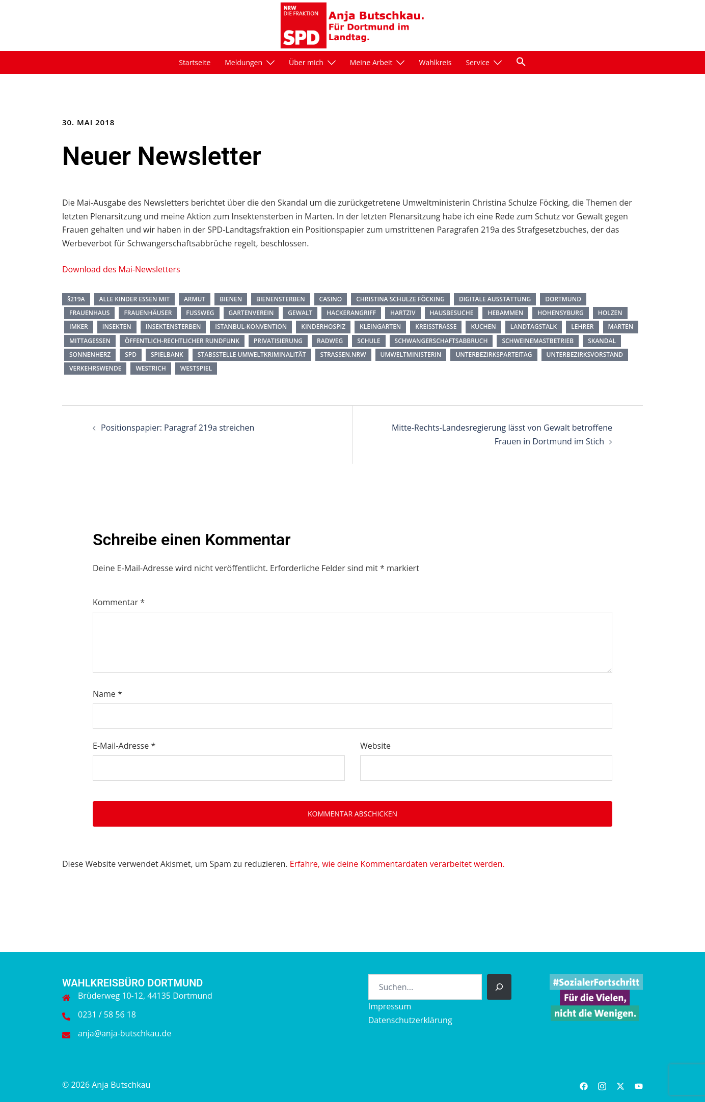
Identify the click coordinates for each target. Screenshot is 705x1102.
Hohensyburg (560, 312)
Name (107, 693)
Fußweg (200, 312)
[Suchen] (499, 987)
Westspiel (196, 368)
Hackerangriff (351, 312)
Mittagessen (90, 340)
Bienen (231, 299)
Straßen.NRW (343, 354)
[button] (521, 61)
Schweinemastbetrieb (538, 340)
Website (375, 745)
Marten (621, 326)
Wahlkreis (435, 62)
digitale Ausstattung (495, 299)
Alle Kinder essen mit (134, 299)
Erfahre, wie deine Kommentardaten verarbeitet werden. (397, 863)
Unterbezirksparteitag (493, 354)
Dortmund (563, 299)
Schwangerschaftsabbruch (441, 340)
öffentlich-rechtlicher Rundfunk (182, 340)
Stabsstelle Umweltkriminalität (252, 354)
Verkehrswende (95, 368)
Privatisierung (278, 340)
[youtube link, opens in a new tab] (639, 1084)
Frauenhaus (89, 312)
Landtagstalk (533, 326)
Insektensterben (173, 326)
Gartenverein (251, 312)
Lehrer (582, 326)
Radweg (330, 340)
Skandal (602, 340)
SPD (131, 354)
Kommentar (119, 602)
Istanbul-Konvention (251, 326)
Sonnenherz (90, 354)
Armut (194, 299)
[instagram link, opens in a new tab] (602, 1084)
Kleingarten (380, 326)
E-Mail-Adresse (124, 745)
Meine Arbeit (371, 62)
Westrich (150, 368)
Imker (78, 326)
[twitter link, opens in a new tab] (620, 1084)
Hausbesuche (452, 312)
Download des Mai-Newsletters (121, 269)
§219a (76, 299)
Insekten (116, 326)
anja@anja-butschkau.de (124, 1033)
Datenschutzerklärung (410, 1020)
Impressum (389, 1006)
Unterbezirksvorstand (585, 354)
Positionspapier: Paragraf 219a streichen (177, 427)
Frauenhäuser (148, 312)
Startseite (194, 62)
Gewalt (300, 312)
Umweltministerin (411, 354)
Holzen (610, 312)
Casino (330, 299)
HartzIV (402, 312)
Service (477, 62)
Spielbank (167, 354)
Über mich (306, 62)
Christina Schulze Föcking (400, 299)
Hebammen (505, 312)
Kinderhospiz (323, 326)
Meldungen (243, 62)
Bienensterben (280, 299)
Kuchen (483, 326)
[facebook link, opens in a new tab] (584, 1084)
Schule (368, 340)
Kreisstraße (435, 326)
